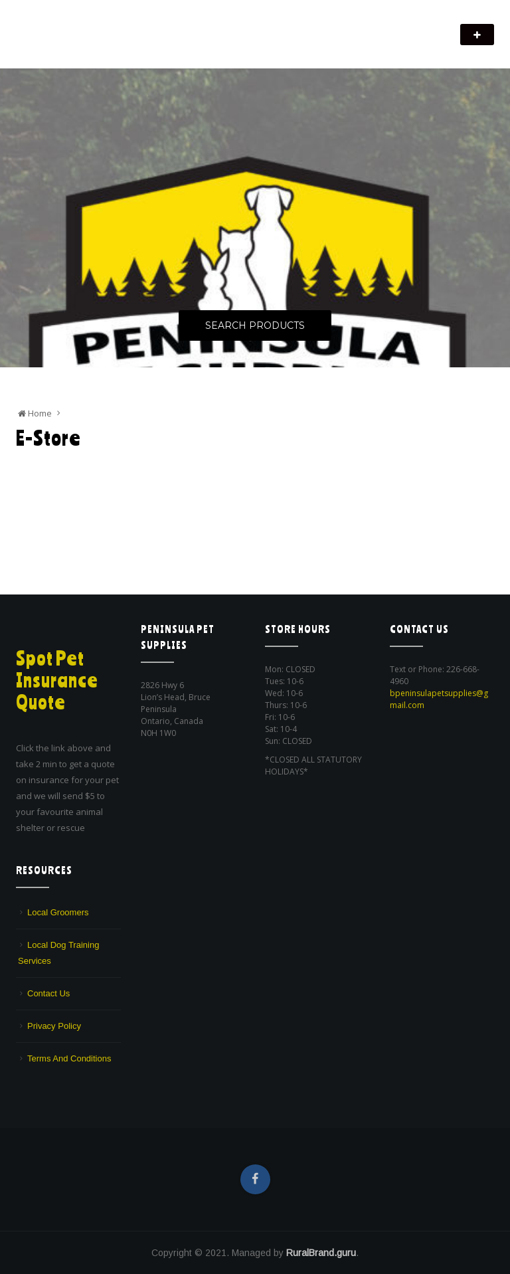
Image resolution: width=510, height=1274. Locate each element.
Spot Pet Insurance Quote (57, 680)
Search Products (255, 325)
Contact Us (48, 993)
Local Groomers (57, 912)
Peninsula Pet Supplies (79, 28)
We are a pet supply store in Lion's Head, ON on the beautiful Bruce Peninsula (161, 43)
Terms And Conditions (69, 1058)
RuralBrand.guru (321, 1252)
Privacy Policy (54, 1026)
